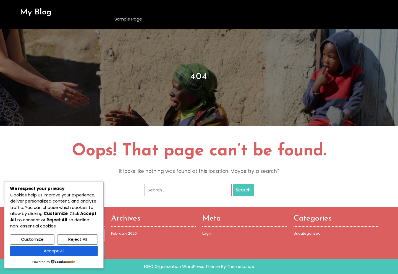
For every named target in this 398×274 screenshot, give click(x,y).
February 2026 (124, 233)
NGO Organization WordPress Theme (182, 266)
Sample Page (128, 19)
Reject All (77, 239)
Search (243, 190)
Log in (207, 233)
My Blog (35, 12)
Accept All (54, 251)
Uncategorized (307, 233)
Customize (32, 239)
